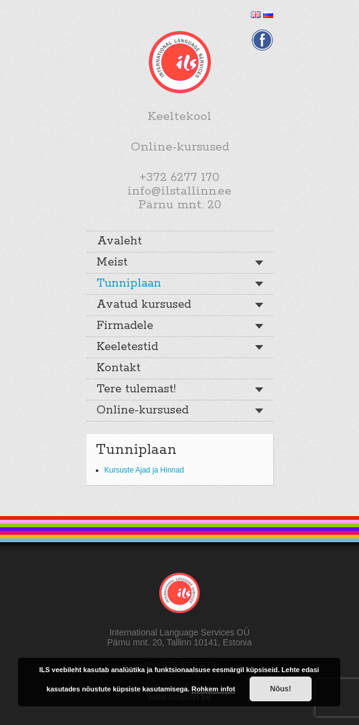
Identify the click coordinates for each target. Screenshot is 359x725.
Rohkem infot (213, 689)
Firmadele (124, 325)
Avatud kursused (143, 304)
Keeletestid (127, 346)
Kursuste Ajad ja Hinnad (144, 470)
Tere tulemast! (135, 389)
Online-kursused (142, 410)
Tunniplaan (128, 283)
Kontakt (118, 368)
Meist (112, 262)
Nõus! (280, 689)
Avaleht (119, 241)
